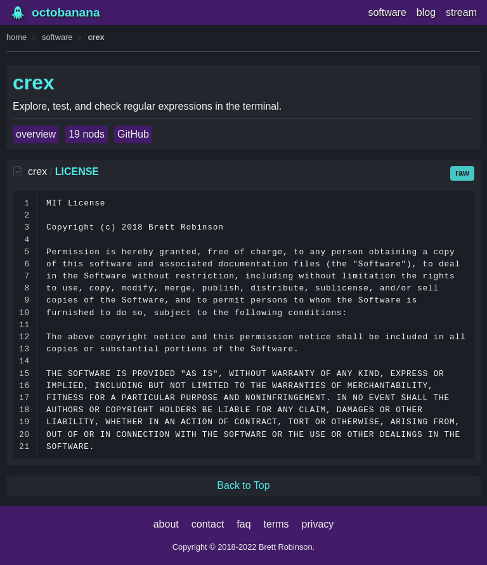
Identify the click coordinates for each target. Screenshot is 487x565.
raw (462, 173)
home (16, 37)
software (387, 12)
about (166, 524)
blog (426, 12)
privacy (318, 524)
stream (461, 12)
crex (96, 37)
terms (276, 524)
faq (243, 524)
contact (208, 524)
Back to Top (243, 485)
